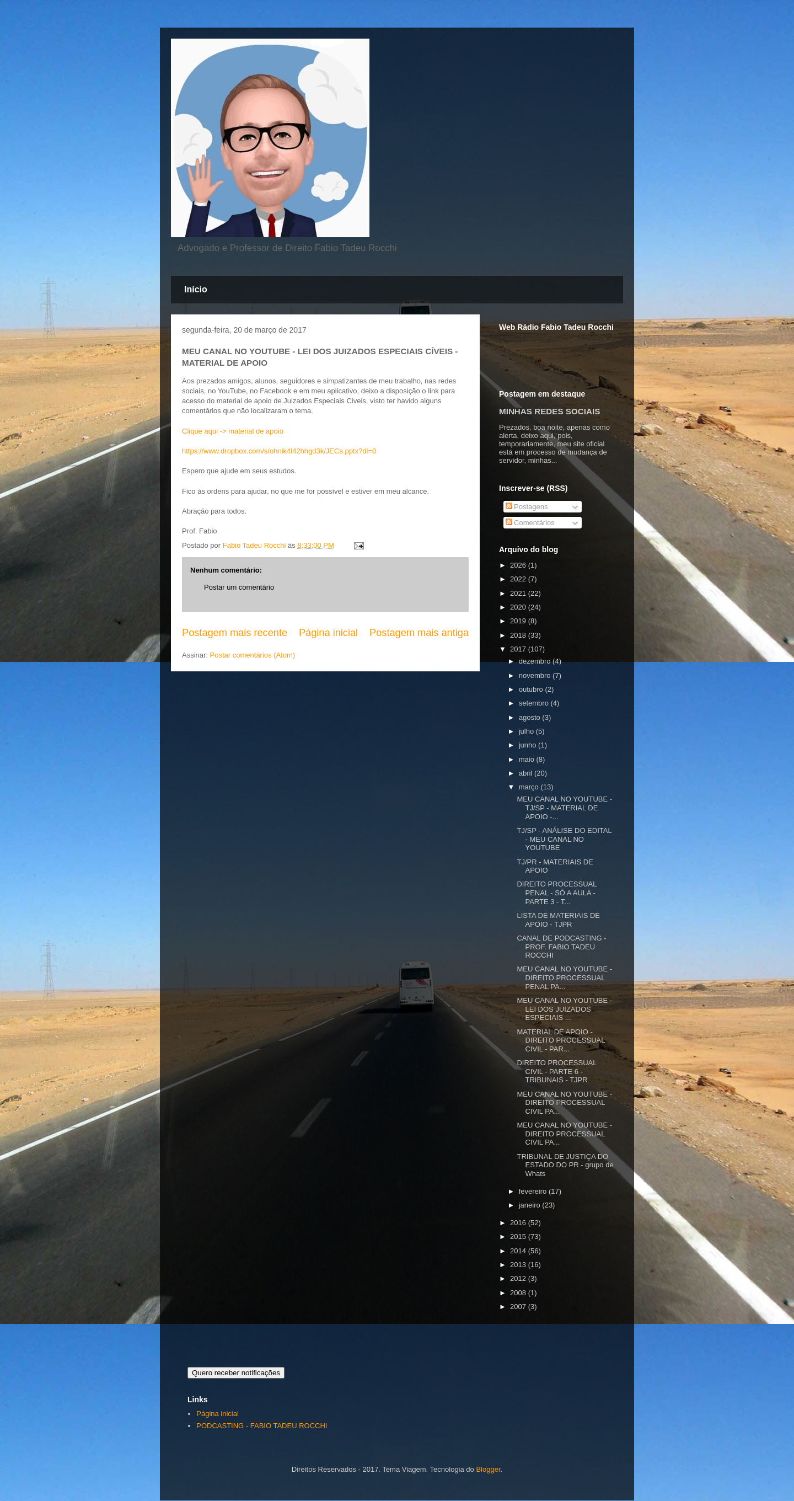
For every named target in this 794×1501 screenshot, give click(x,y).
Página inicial (328, 632)
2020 (519, 607)
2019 (519, 621)
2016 (519, 1223)
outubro (532, 689)
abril (526, 773)
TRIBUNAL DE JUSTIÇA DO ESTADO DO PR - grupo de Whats (565, 1165)
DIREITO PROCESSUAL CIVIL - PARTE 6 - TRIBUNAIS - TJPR (556, 1071)
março (530, 787)
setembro (535, 703)
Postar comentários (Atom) (253, 655)
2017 (519, 649)
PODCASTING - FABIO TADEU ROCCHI (261, 1426)
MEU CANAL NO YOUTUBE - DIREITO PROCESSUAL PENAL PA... (564, 977)
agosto (531, 717)
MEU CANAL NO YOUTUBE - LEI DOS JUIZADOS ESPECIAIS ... (564, 1009)
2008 (519, 1293)
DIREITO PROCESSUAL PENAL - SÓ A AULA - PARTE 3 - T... (556, 892)
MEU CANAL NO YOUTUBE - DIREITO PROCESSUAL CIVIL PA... (564, 1102)
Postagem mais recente (234, 632)
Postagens (527, 507)
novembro (535, 675)
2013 (519, 1264)
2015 (519, 1236)
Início (195, 289)
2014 (519, 1251)
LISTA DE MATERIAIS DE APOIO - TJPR (558, 919)
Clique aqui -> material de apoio (232, 431)
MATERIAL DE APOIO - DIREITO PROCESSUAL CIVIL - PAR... (560, 1040)
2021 (519, 593)
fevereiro (534, 1191)
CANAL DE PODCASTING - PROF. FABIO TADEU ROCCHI (561, 946)
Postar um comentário (239, 587)
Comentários (530, 523)
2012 (519, 1278)
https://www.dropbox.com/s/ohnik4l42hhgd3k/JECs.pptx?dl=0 (279, 451)
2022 (519, 579)
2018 (519, 635)
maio (528, 759)
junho (528, 745)
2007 (519, 1306)
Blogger (488, 1469)
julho (527, 731)
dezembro (535, 661)
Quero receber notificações (236, 1373)
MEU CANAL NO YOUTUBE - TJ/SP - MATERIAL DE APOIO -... (564, 807)
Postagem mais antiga (419, 632)
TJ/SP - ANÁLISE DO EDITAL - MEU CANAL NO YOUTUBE (564, 839)
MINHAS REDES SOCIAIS (549, 411)
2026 (519, 565)
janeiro (531, 1205)
